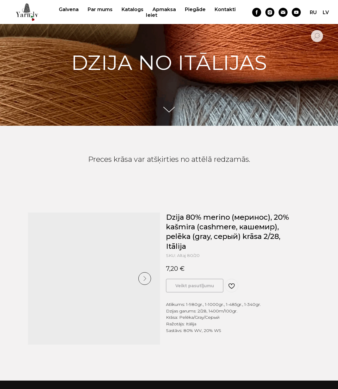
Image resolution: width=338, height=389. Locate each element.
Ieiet (151, 15)
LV (326, 12)
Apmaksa (164, 9)
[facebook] (256, 12)
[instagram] (269, 12)
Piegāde (195, 9)
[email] (283, 12)
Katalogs (132, 9)
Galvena (69, 9)
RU (313, 12)
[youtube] (296, 12)
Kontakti (225, 9)
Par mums (100, 9)
